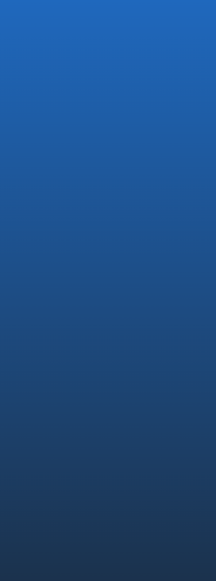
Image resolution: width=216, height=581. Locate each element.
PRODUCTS (123, 462)
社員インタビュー (177, 481)
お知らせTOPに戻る (33, 241)
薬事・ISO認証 (175, 436)
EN (203, 7)
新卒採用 (171, 475)
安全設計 (171, 431)
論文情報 (171, 448)
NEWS (168, 491)
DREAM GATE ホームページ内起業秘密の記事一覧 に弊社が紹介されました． (108, 220)
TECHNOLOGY (176, 418)
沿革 (117, 431)
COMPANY (121, 418)
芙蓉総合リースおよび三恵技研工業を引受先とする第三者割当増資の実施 (41, 220)
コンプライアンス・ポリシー (130, 522)
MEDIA (35, 139)
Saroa (118, 487)
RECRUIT (171, 462)
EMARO (119, 469)
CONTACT (172, 503)
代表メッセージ (124, 425)
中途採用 (171, 469)
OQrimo (119, 481)
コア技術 (171, 425)
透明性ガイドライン (169, 522)
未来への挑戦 (174, 442)
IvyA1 (117, 475)
